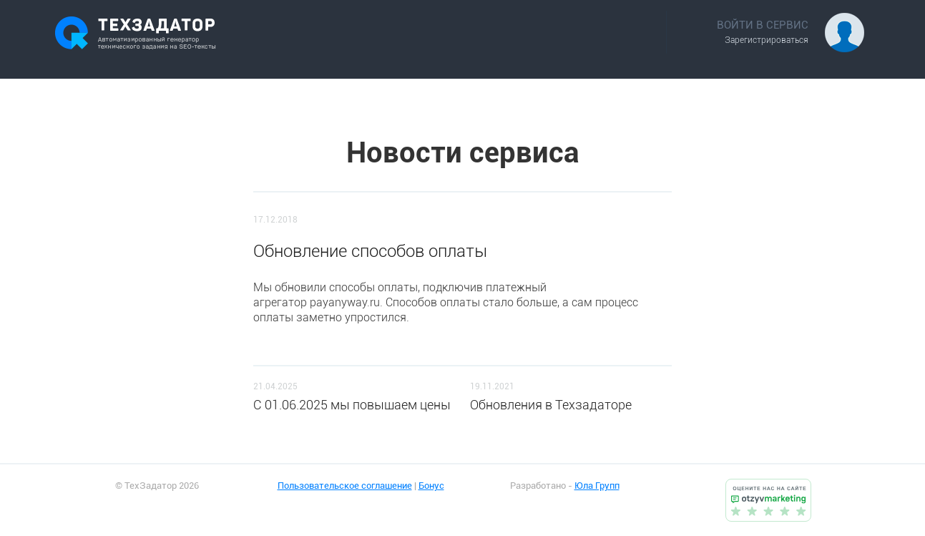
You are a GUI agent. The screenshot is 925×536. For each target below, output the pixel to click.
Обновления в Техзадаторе (551, 404)
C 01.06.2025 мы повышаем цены (352, 404)
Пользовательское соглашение (345, 485)
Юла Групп (597, 485)
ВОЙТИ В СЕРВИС (762, 25)
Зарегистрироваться (766, 40)
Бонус (431, 485)
